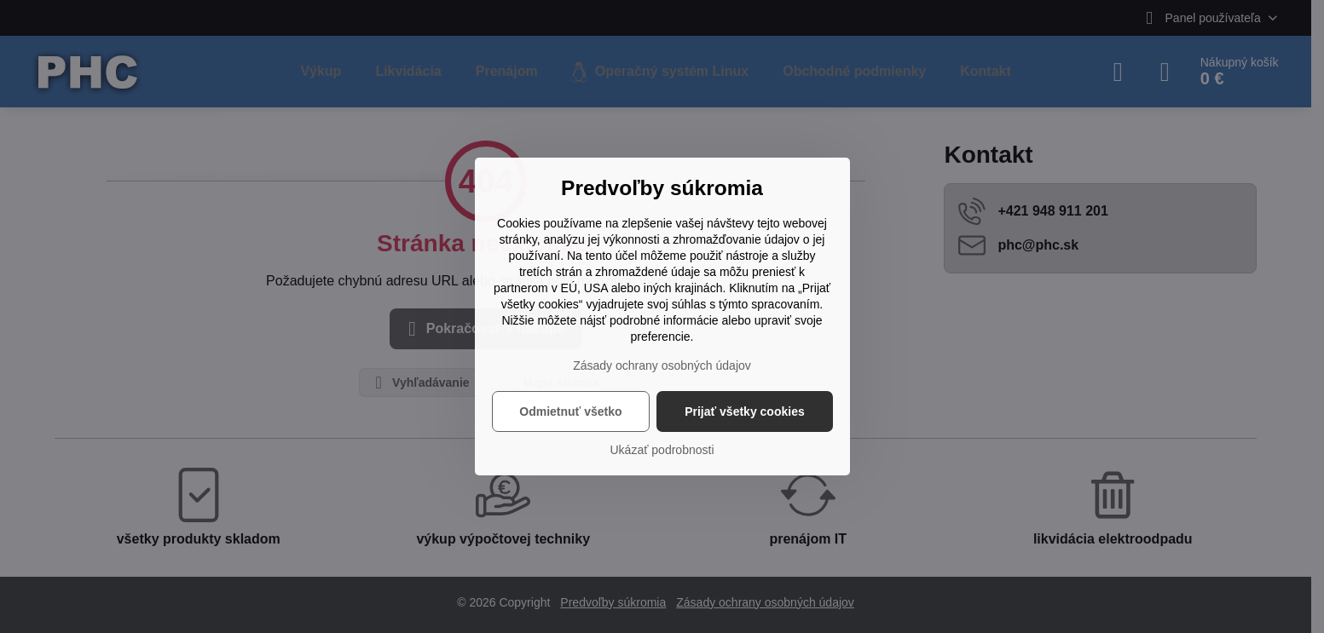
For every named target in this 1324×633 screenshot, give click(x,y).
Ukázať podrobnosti (662, 450)
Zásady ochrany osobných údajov (662, 365)
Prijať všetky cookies (745, 411)
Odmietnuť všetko (570, 411)
